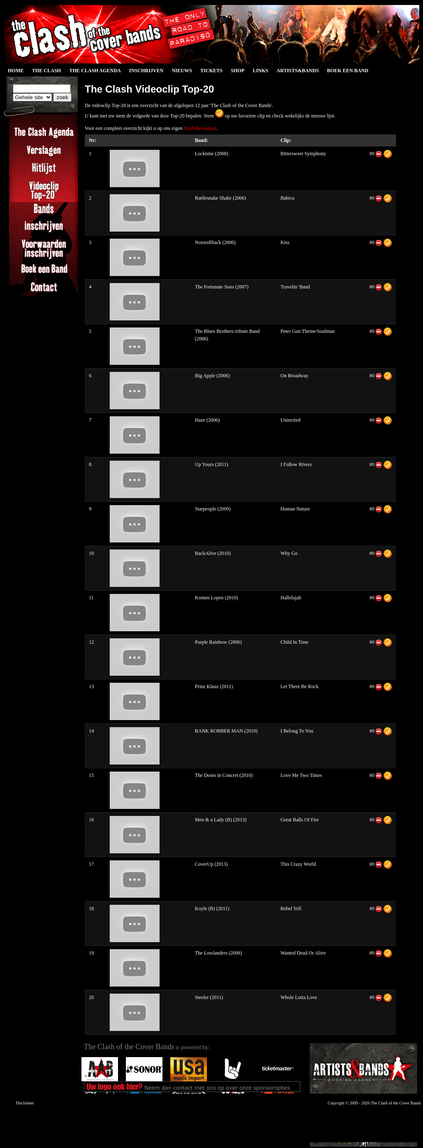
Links (260, 70)
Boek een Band (347, 70)
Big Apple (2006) (212, 376)
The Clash (46, 70)
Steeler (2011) (209, 997)
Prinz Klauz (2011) (214, 686)
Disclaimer (25, 1103)
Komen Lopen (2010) (216, 598)
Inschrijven (146, 70)
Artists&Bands (297, 70)
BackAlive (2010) (213, 553)
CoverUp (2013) (211, 864)
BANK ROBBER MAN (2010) (226, 731)
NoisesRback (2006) (215, 242)
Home (16, 70)
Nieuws (182, 70)
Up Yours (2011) (211, 464)
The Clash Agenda (95, 70)
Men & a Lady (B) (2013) (220, 820)
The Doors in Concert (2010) (224, 775)
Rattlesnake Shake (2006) (220, 198)
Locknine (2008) (211, 153)
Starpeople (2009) (213, 509)
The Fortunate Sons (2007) (221, 287)
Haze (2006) (207, 420)
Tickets (211, 70)
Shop (237, 70)
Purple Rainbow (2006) (218, 642)
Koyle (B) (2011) (212, 908)
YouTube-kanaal (200, 128)
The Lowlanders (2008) (218, 953)
